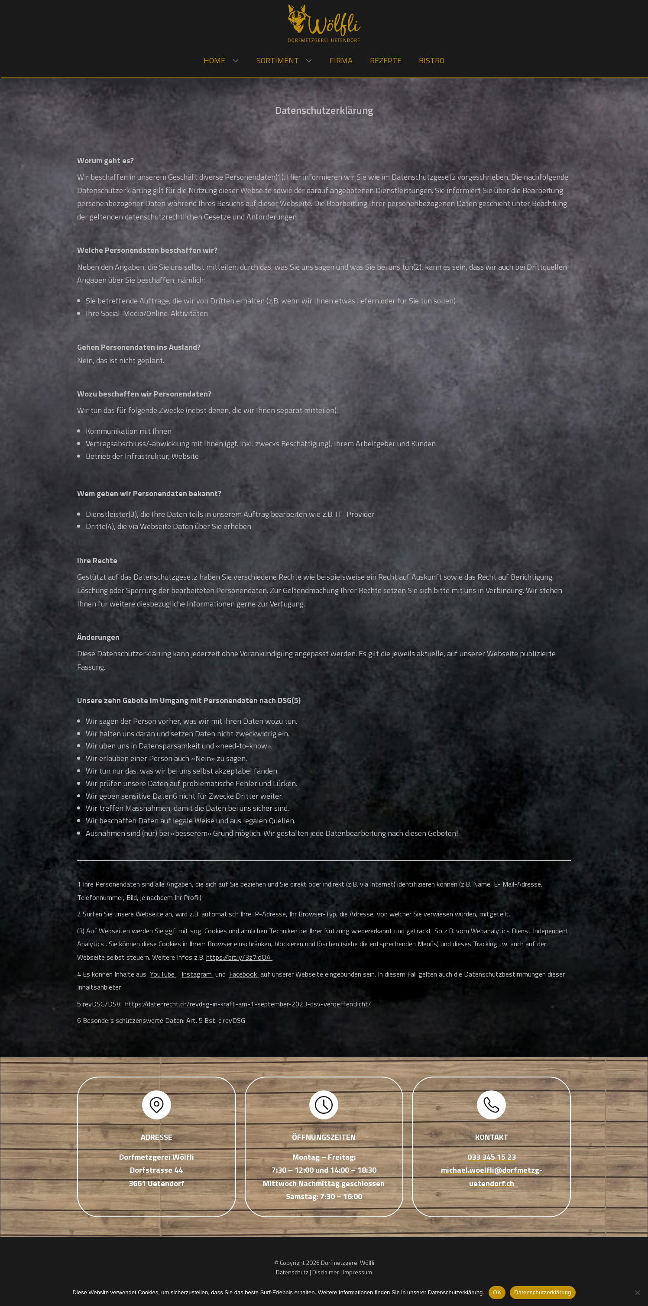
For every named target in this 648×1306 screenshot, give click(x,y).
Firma (341, 60)
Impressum (357, 1272)
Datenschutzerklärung (542, 1292)
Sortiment (277, 60)
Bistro (431, 60)
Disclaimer (325, 1272)
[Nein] (637, 1292)
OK (497, 1292)
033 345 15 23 (491, 1157)
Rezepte (386, 60)
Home (214, 60)
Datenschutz (292, 1272)
